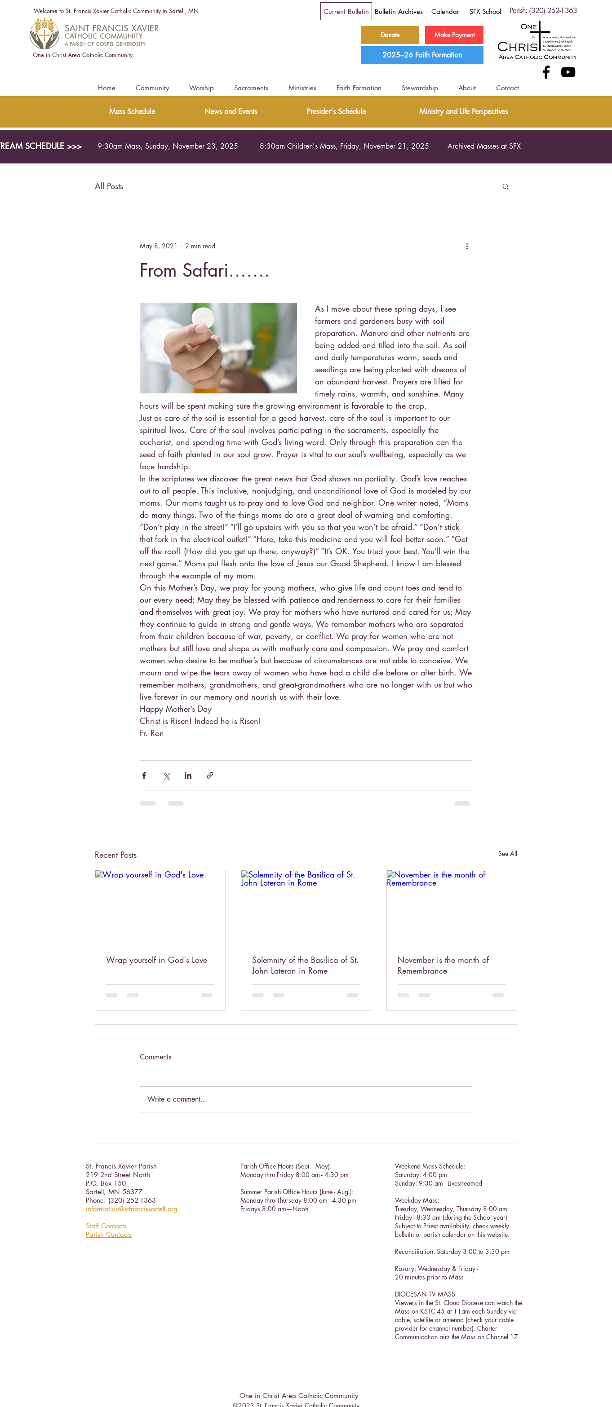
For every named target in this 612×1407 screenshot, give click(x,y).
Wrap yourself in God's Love (156, 959)
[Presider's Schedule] (336, 112)
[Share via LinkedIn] (188, 775)
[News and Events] (231, 112)
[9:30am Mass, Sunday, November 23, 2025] (168, 146)
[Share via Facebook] (144, 775)
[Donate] (390, 35)
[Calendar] (445, 11)
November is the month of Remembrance (443, 965)
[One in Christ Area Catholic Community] (82, 55)
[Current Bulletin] (346, 11)
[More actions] (466, 245)
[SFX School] (485, 11)
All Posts (109, 186)
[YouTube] (568, 72)
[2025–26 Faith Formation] (422, 55)
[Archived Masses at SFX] (483, 146)
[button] (152, 88)
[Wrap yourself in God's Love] (160, 906)
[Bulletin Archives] (399, 11)
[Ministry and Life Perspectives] (463, 112)
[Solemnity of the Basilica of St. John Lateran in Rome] (306, 906)
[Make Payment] (454, 35)
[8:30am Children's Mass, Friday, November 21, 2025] (344, 146)
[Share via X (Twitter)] (166, 775)
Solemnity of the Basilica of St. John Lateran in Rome (305, 965)
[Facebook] (546, 72)
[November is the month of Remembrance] (452, 906)
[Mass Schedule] (132, 112)
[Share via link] (210, 775)
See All (507, 853)
